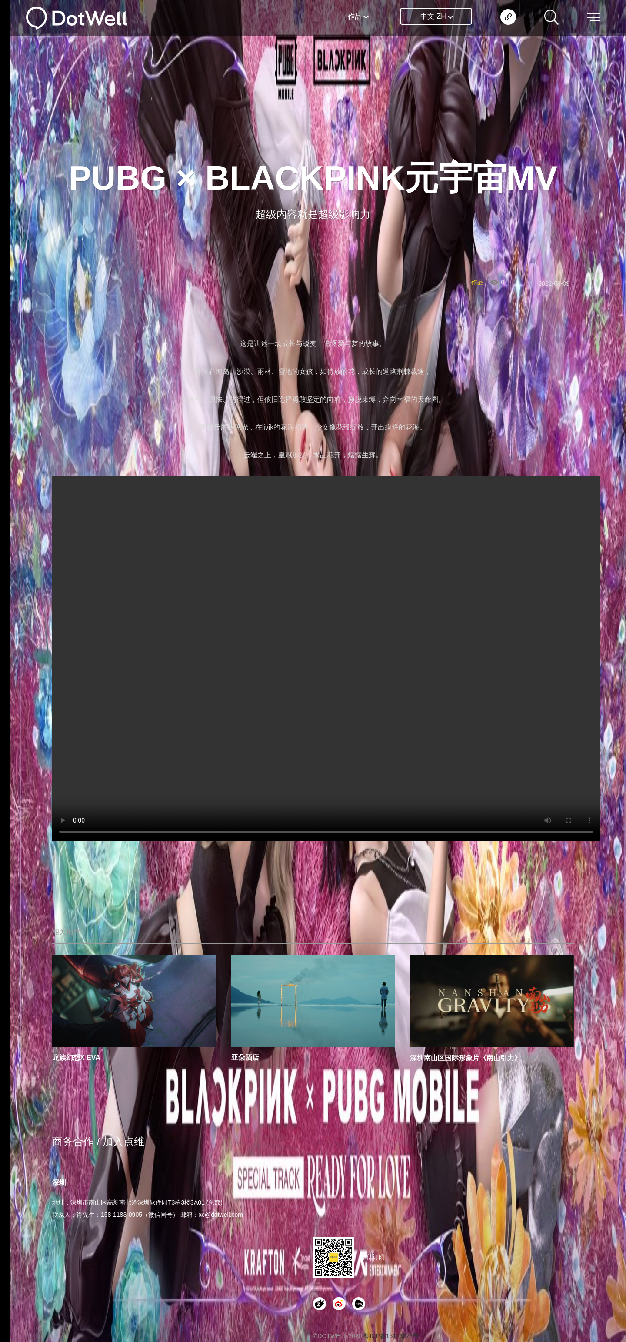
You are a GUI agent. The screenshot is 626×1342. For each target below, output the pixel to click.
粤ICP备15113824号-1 (393, 1335)
